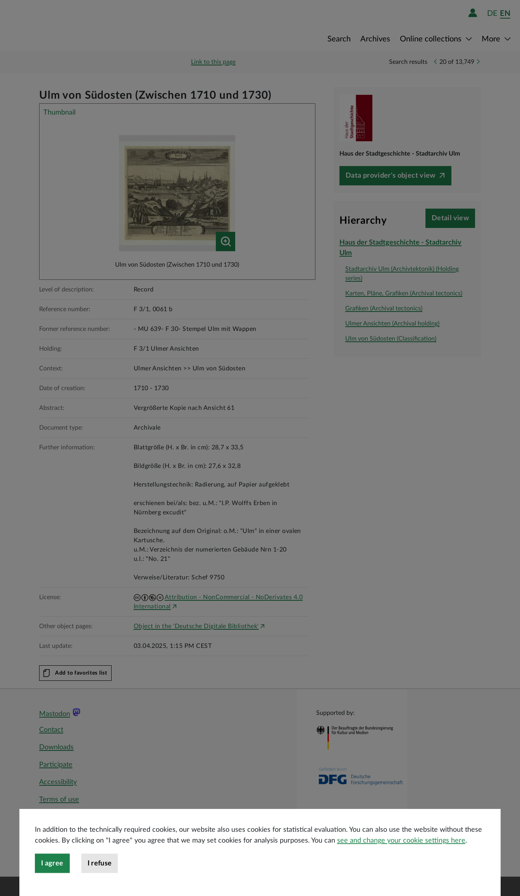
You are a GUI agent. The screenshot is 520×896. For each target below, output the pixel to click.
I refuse (100, 884)
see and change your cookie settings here (401, 861)
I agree (52, 884)
